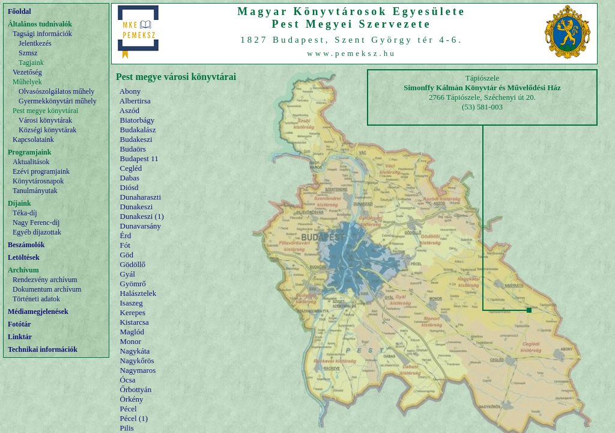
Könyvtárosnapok (38, 181)
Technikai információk (42, 349)
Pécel (128, 408)
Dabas (130, 177)
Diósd (129, 187)
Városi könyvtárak (45, 120)
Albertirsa (135, 100)
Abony (130, 91)
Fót (125, 245)
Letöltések (24, 257)
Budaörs (133, 148)
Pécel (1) (134, 418)
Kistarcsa (134, 322)
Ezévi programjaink (41, 171)
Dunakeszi (136, 206)
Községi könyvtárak (47, 130)
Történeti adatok (36, 299)
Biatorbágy (137, 119)
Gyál (127, 273)
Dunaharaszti (141, 196)
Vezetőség (27, 72)
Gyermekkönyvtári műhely (58, 101)
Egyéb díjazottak (37, 232)
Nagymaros (138, 370)
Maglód (132, 331)
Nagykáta (135, 350)
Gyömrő (133, 283)
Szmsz (28, 53)
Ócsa (128, 379)
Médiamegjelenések (38, 311)
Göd (126, 254)
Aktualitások (31, 162)
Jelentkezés (35, 43)
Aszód (129, 110)
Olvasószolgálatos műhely (56, 91)
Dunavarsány (141, 225)
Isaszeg (131, 302)
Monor (130, 341)
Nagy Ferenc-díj (36, 222)
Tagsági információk (42, 33)
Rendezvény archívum (45, 279)
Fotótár (19, 324)
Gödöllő (133, 264)
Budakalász (138, 129)
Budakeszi (136, 139)
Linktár (20, 337)
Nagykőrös (137, 360)
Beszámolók (26, 245)
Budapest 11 (139, 158)
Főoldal (19, 11)
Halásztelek (138, 293)
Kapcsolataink (33, 139)
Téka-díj (25, 213)
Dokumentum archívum (47, 289)
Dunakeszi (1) (142, 216)
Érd (126, 235)
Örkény (132, 399)
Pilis (127, 427)
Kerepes (133, 312)
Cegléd (131, 168)
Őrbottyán (136, 389)
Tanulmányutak (35, 190)
